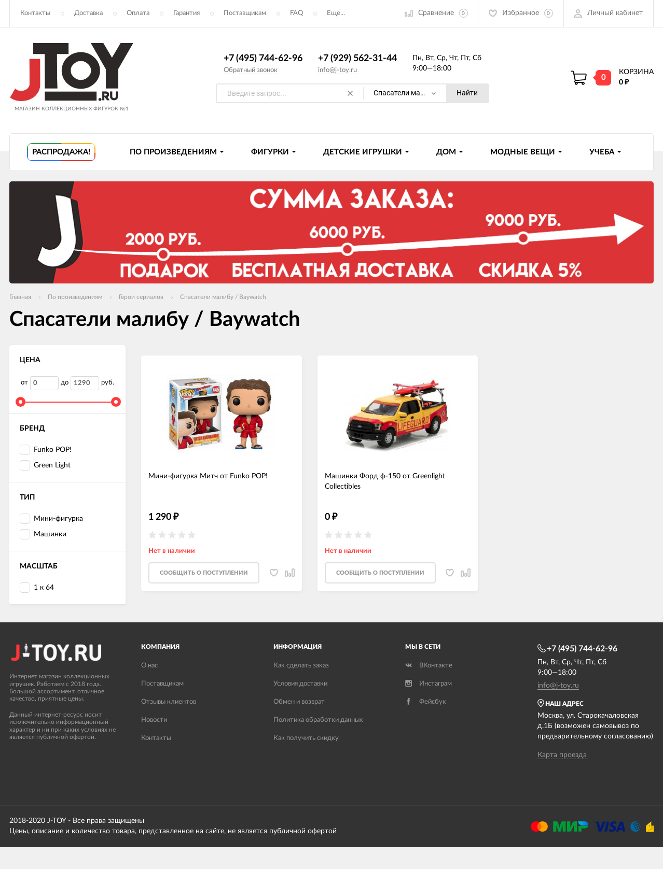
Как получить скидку (306, 739)
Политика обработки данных (318, 721)
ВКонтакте (428, 666)
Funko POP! (46, 450)
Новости (154, 721)
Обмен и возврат (299, 703)
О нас (149, 666)
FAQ (296, 13)
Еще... (336, 13)
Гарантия (186, 13)
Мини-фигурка (51, 519)
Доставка (88, 13)
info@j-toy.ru (337, 70)
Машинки (43, 534)
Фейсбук (425, 703)
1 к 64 (37, 588)
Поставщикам (245, 13)
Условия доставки (300, 684)
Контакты (35, 13)
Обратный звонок (251, 70)
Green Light (45, 466)
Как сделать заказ (301, 666)
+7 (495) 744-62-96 (263, 58)
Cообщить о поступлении (204, 574)
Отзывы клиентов (168, 703)
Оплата (138, 13)
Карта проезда (562, 755)
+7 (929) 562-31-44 (357, 58)
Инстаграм (428, 684)
